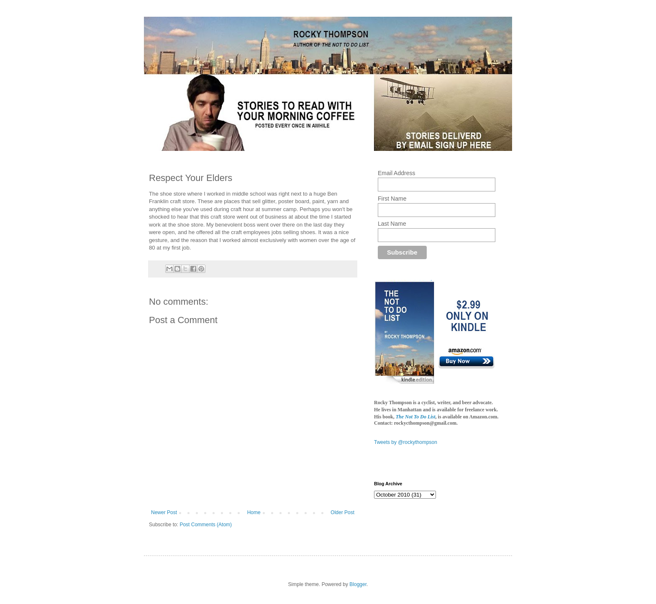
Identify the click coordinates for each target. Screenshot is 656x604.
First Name (392, 198)
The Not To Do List (416, 417)
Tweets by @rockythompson (405, 442)
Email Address (396, 173)
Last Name (392, 223)
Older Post (342, 512)
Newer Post (164, 512)
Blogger (357, 584)
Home (254, 512)
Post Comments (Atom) (205, 525)
